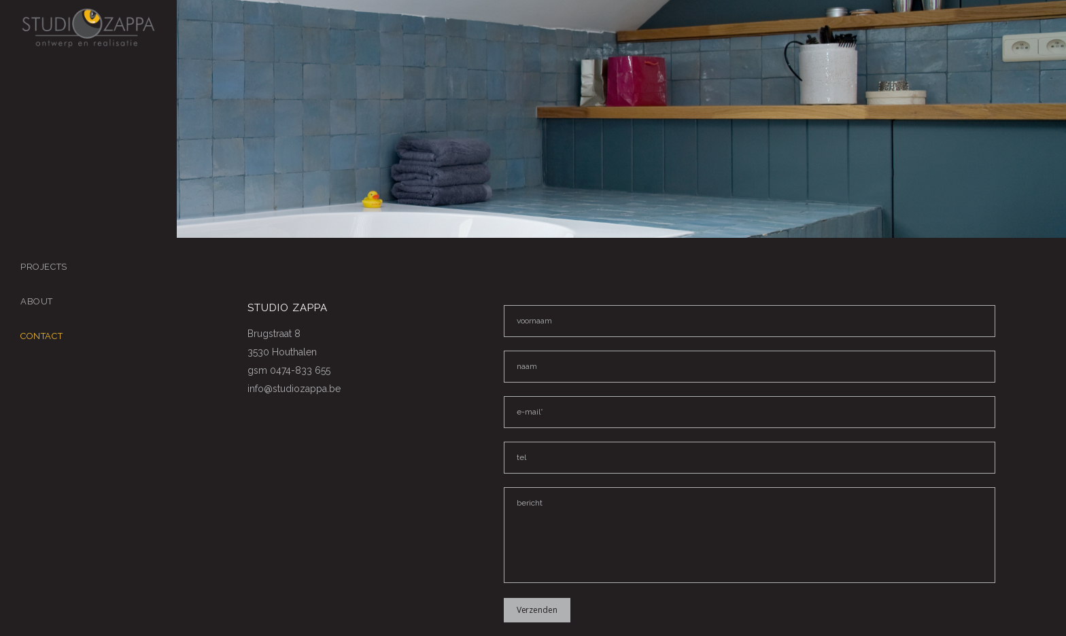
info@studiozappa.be (294, 388)
